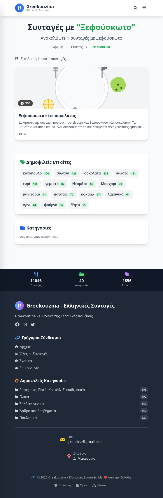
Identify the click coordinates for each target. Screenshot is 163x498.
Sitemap (100, 485)
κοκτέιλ (91, 194)
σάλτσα (67, 173)
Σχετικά (23, 360)
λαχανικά (119, 194)
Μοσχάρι (112, 183)
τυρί (31, 183)
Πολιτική (62, 485)
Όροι (81, 485)
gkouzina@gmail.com (85, 441)
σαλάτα (126, 173)
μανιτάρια (35, 194)
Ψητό (78, 204)
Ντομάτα (83, 183)
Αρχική (58, 47)
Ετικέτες (77, 47)
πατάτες (64, 194)
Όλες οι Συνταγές (31, 353)
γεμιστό (55, 183)
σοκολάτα (96, 173)
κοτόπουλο (36, 173)
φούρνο (54, 204)
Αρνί (30, 204)
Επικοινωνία (27, 367)
